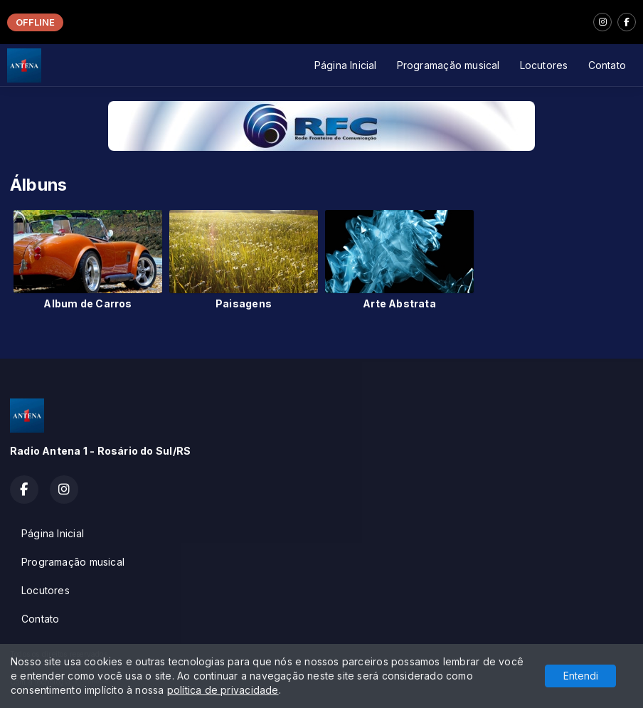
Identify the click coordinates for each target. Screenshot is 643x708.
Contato (607, 65)
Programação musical (448, 65)
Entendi (580, 676)
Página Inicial (345, 65)
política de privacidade (223, 690)
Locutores (544, 65)
